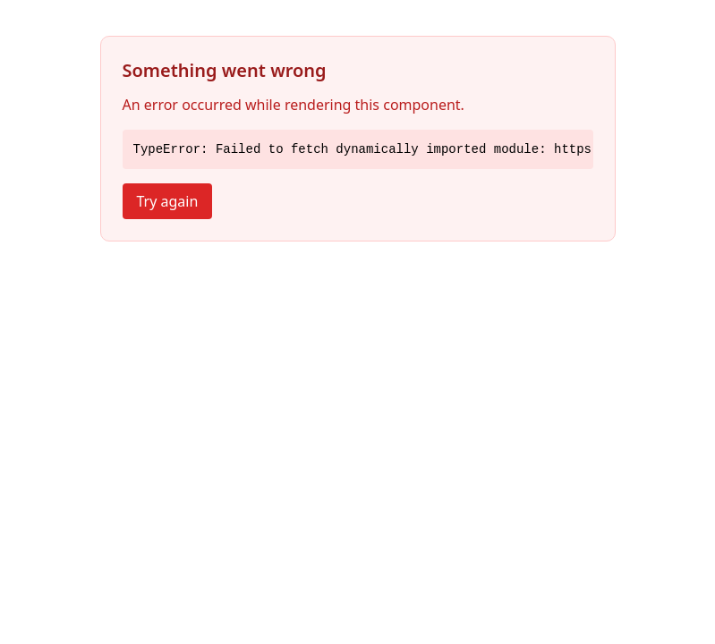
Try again (168, 201)
